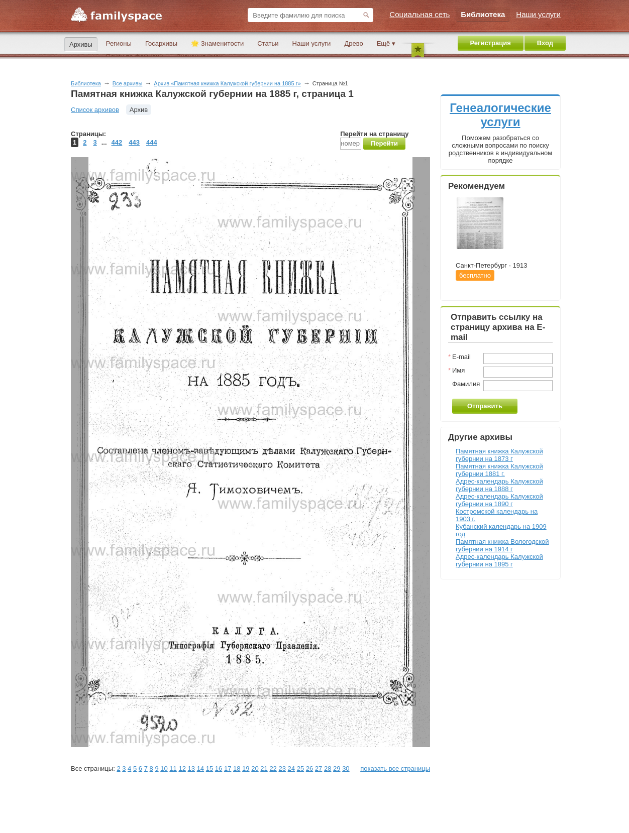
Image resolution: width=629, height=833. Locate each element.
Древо (353, 43)
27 (318, 768)
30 (345, 768)
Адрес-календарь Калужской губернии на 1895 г (499, 560)
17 (227, 768)
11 (172, 768)
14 (200, 768)
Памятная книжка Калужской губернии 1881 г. (499, 470)
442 (117, 142)
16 (218, 768)
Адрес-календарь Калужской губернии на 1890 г (499, 500)
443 (134, 142)
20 (254, 768)
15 (209, 768)
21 (263, 768)
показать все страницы (395, 768)
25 (300, 768)
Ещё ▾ (386, 43)
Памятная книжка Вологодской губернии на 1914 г (502, 545)
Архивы (80, 44)
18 (236, 768)
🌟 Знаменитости (217, 43)
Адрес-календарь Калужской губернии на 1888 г (499, 485)
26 (309, 768)
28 (327, 768)
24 (291, 768)
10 (163, 768)
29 (336, 768)
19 (245, 768)
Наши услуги (311, 43)
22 (272, 768)
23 (281, 768)
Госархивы (161, 43)
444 (151, 142)
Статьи (267, 43)
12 (181, 768)
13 (191, 768)
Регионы (119, 43)
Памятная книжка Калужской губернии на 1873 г (499, 454)
